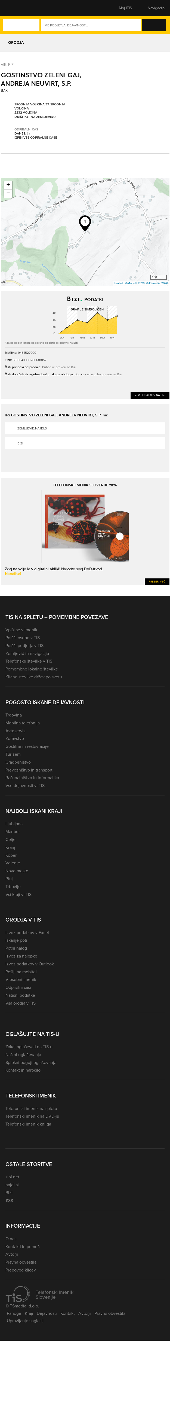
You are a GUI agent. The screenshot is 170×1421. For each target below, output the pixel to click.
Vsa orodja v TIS (20, 1003)
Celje (10, 839)
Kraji (29, 1313)
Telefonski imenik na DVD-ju (32, 1116)
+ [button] (8, 185)
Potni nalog (16, 948)
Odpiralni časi (18, 987)
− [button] (8, 194)
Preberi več (157, 582)
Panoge (14, 1313)
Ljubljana (14, 824)
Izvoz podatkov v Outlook (29, 964)
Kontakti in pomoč (22, 1246)
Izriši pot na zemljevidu (35, 117)
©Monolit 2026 (135, 283)
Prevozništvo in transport (28, 770)
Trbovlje (13, 886)
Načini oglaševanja (23, 1054)
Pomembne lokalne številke (31, 669)
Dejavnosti (47, 1313)
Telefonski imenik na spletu (31, 1108)
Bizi (20, 443)
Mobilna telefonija (22, 723)
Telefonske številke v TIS (28, 661)
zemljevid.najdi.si (32, 428)
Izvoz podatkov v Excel (27, 932)
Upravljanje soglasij (25, 1321)
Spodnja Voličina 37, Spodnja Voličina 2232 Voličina (40, 108)
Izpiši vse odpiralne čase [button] (35, 137)
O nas (10, 1239)
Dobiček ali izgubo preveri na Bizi (98, 374)
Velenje (12, 863)
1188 (9, 1200)
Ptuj (9, 879)
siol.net (12, 1177)
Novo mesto (16, 871)
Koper (11, 855)
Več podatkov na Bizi (150, 395)
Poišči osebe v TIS (22, 638)
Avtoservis (15, 731)
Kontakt (67, 1313)
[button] (15, 8)
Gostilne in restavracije (27, 746)
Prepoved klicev (20, 1270)
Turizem (13, 754)
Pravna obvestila (20, 1262)
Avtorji (11, 1254)
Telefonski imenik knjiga (28, 1124)
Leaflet (118, 283)
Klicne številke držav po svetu (33, 677)
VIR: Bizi (7, 64)
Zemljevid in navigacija (27, 653)
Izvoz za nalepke (21, 956)
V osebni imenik (20, 979)
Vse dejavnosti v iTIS (25, 785)
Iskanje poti (16, 940)
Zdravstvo (14, 738)
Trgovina (13, 715)
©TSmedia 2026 (157, 283)
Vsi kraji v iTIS (18, 894)
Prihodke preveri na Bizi (59, 367)
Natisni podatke (20, 995)
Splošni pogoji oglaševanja (30, 1062)
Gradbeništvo (18, 762)
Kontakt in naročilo (23, 1070)
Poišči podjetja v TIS (24, 645)
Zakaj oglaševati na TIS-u (28, 1047)
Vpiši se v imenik (21, 630)
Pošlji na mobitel (21, 972)
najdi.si (12, 1185)
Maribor (12, 831)
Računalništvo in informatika (32, 777)
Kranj (10, 847)
